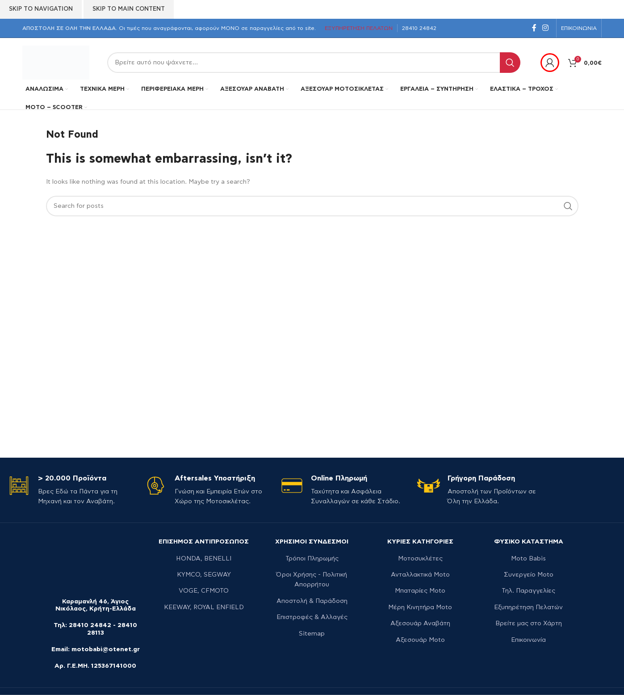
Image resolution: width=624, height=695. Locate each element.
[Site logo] (55, 62)
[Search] (313, 62)
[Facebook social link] (534, 28)
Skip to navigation (41, 9)
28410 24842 (90, 625)
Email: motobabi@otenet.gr (95, 649)
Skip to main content (128, 9)
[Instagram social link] (546, 28)
